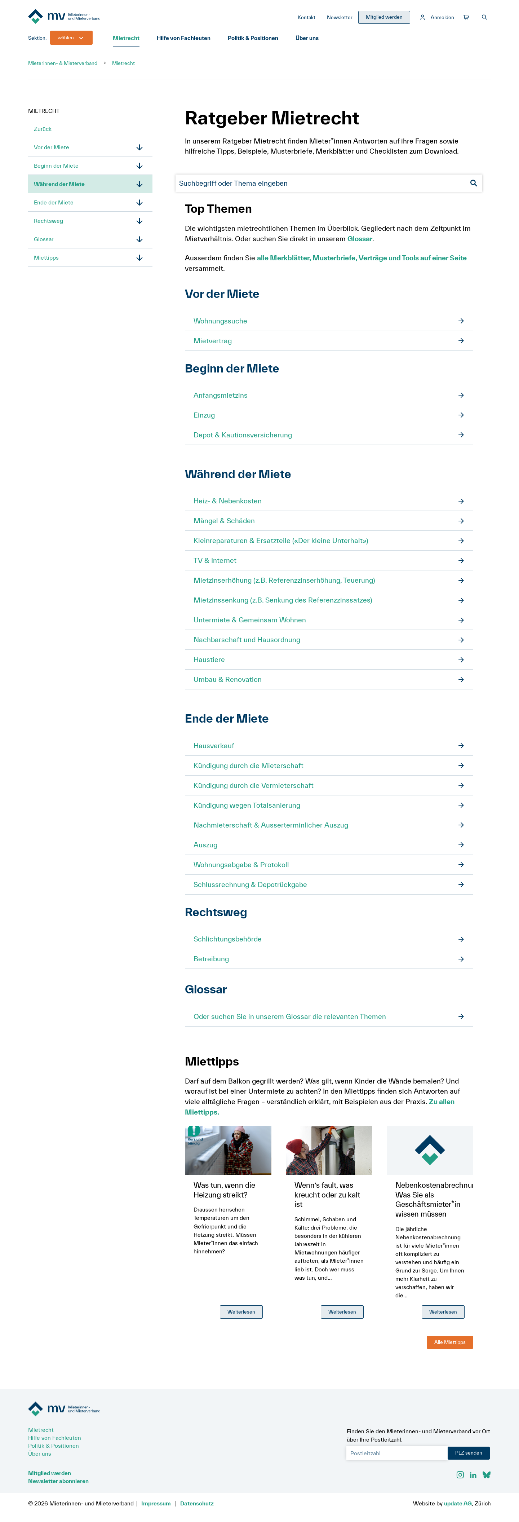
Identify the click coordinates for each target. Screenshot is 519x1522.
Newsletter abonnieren (58, 1481)
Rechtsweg (48, 220)
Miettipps (46, 257)
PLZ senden (468, 1453)
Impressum (156, 1503)
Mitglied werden (49, 1473)
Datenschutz (197, 1503)
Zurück (43, 128)
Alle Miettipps (450, 1342)
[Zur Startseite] (82, 17)
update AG (458, 1503)
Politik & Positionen (253, 38)
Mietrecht (126, 38)
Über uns (307, 38)
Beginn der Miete (56, 165)
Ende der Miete (54, 202)
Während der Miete (59, 184)
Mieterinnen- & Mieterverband (62, 63)
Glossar (43, 239)
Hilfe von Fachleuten (183, 38)
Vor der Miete (51, 147)
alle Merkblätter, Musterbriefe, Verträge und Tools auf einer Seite (362, 258)
